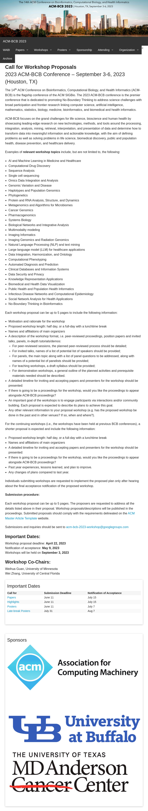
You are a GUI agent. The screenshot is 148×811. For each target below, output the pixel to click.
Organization (127, 49)
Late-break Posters (18, 610)
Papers (20, 49)
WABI (6, 49)
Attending (103, 49)
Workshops (41, 49)
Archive (7, 58)
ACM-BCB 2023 (14, 41)
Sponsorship (84, 49)
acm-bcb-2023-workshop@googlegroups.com (97, 527)
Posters (62, 49)
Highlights (13, 601)
